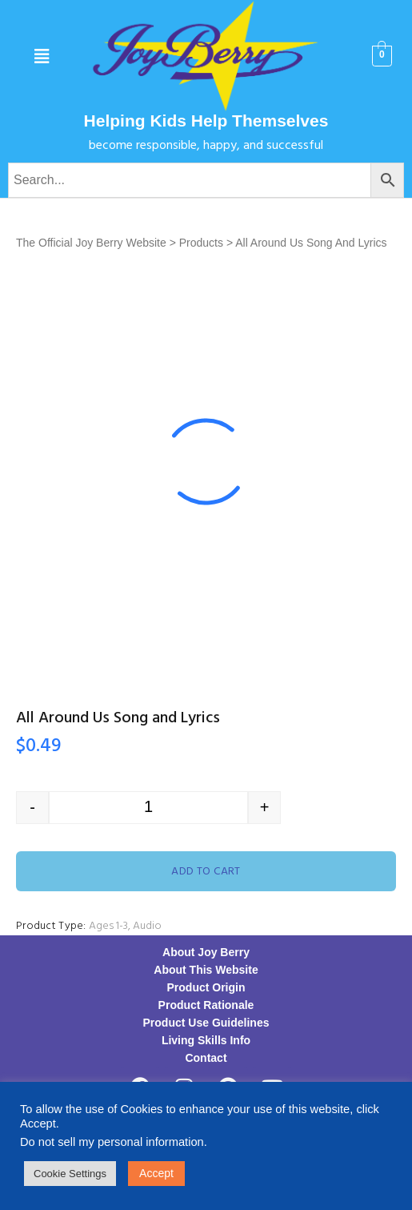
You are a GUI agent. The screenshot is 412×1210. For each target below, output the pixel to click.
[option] (206, 461)
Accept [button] (156, 1173)
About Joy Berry (206, 952)
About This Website (206, 969)
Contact (205, 1057)
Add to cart (206, 871)
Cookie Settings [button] (70, 1174)
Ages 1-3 (108, 926)
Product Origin (206, 987)
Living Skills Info (206, 1040)
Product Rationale (206, 1005)
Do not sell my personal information (112, 1142)
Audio (147, 926)
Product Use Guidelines (206, 1022)
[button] (41, 56)
